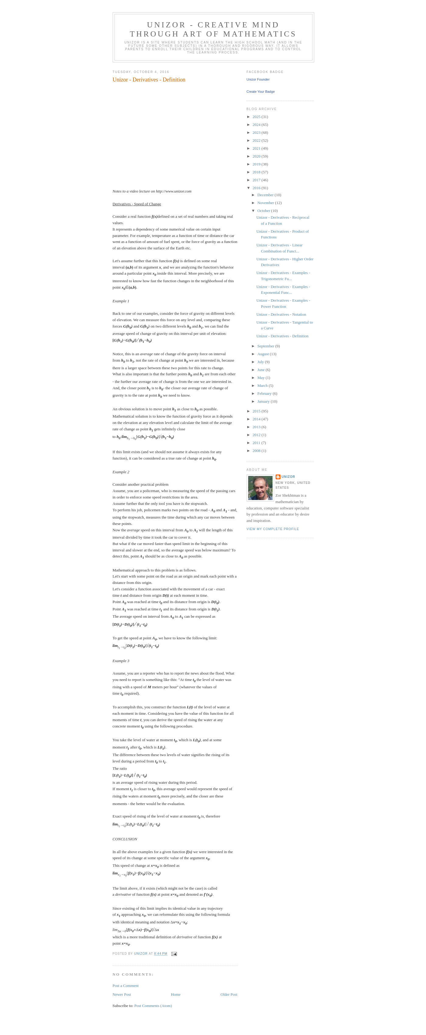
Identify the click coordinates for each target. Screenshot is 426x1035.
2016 (257, 188)
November (266, 202)
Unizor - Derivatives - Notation (281, 314)
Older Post (228, 994)
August (263, 354)
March (263, 385)
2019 (257, 164)
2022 (257, 140)
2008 (257, 450)
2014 (257, 419)
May (261, 377)
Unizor (288, 476)
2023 (257, 132)
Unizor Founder (258, 79)
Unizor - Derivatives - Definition (282, 336)
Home (176, 994)
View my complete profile (273, 529)
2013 (257, 427)
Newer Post (122, 994)
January (264, 401)
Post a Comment (126, 985)
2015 (257, 411)
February (265, 393)
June (261, 369)
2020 (257, 156)
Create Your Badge (261, 91)
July (261, 361)
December (266, 195)
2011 (257, 442)
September (266, 346)
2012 (257, 434)
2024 (257, 124)
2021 (257, 148)
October (264, 210)
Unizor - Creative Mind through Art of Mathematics (213, 29)
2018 (257, 172)
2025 (257, 116)
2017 (257, 180)
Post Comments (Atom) (153, 1005)
